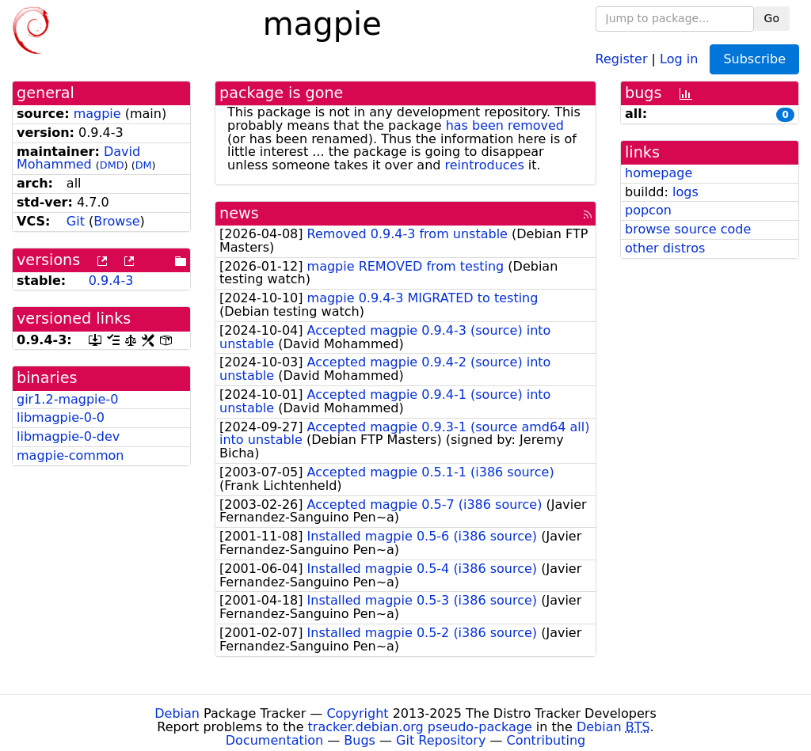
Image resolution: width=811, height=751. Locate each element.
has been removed (505, 125)
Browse (116, 221)
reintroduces (484, 165)
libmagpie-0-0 (61, 417)
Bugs (359, 740)
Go (771, 18)
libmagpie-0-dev (68, 436)
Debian (177, 713)
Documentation (274, 740)
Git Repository (440, 740)
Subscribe (754, 58)
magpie (97, 113)
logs (685, 191)
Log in (679, 58)
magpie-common (70, 455)
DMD (112, 165)
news (239, 213)
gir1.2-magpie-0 (67, 399)
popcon (648, 210)
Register (622, 58)
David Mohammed (78, 158)
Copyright (357, 713)
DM (143, 165)
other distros (665, 248)
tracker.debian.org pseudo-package (420, 726)
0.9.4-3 (111, 280)
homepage (658, 172)
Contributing (546, 740)
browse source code (688, 229)
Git (76, 221)
